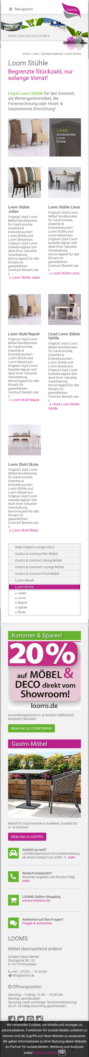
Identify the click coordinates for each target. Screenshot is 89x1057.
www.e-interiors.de (36, 900)
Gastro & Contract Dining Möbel (38, 560)
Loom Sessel (24, 580)
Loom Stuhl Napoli (23, 334)
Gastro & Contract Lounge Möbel (39, 567)
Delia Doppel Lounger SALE (35, 547)
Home (26, 53)
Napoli (22, 603)
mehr (71, 857)
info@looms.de (23, 975)
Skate (22, 612)
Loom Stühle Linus (64, 207)
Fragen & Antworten (37, 923)
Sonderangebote (51, 53)
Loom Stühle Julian (19, 209)
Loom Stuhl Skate (23, 464)
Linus (22, 598)
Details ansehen (45, 1053)
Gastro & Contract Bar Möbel (36, 554)
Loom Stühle (73, 53)
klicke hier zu (31, 728)
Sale (35, 53)
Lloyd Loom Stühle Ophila (64, 336)
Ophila (22, 607)
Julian (22, 593)
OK (62, 1053)
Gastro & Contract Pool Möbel (37, 574)
